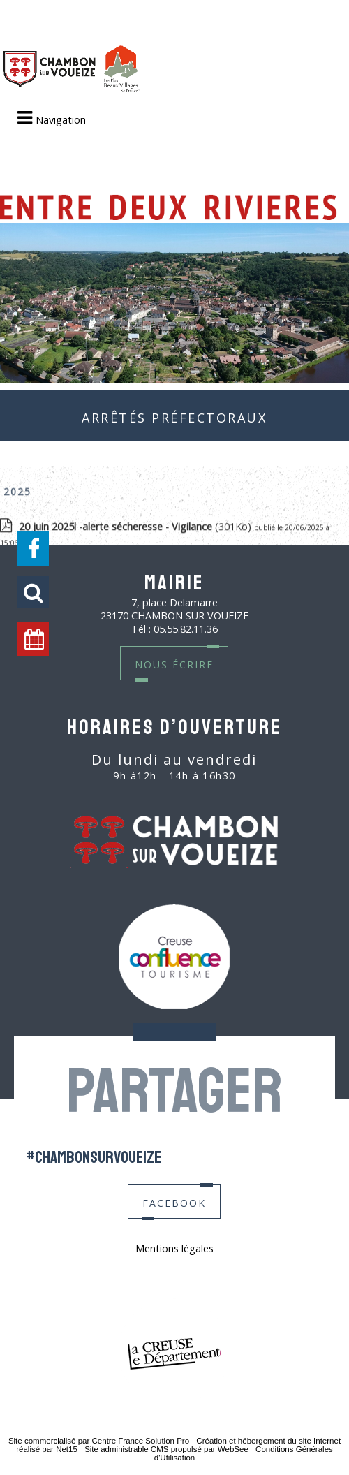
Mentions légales (174, 1248)
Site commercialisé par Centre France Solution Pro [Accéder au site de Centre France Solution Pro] (98, 1441)
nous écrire (174, 663)
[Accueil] (71, 70)
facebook (174, 1201)
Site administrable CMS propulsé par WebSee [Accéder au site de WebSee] (166, 1449)
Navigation (61, 119)
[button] (33, 592)
